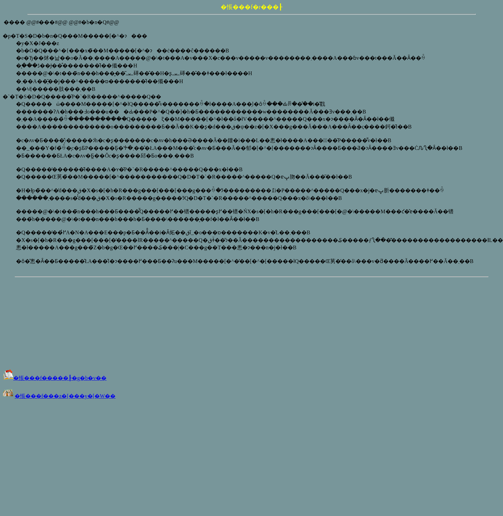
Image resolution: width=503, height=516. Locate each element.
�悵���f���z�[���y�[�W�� (65, 396)
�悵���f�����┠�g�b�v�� (54, 378)
